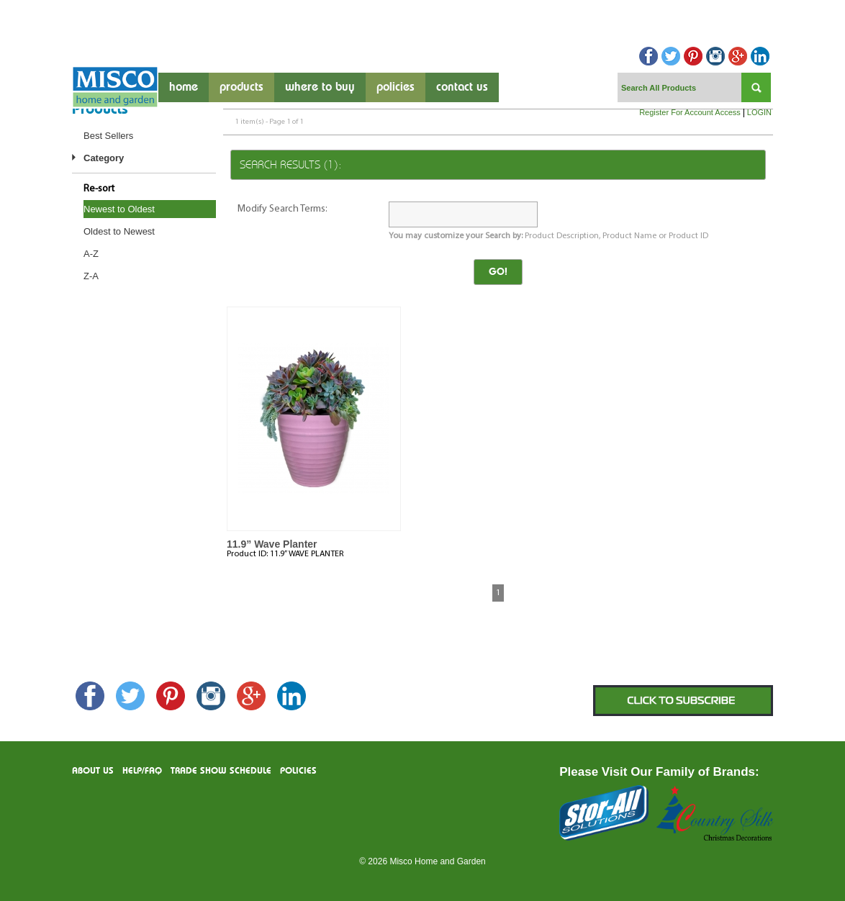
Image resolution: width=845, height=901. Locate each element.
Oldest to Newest (119, 231)
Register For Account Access (690, 112)
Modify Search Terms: (282, 209)
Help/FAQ (142, 771)
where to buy (320, 87)
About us (93, 771)
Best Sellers (108, 135)
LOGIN (759, 112)
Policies (395, 87)
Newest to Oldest (119, 209)
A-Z (91, 253)
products (241, 87)
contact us (462, 87)
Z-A (91, 276)
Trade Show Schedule (221, 771)
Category (103, 158)
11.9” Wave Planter (272, 544)
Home (183, 87)
